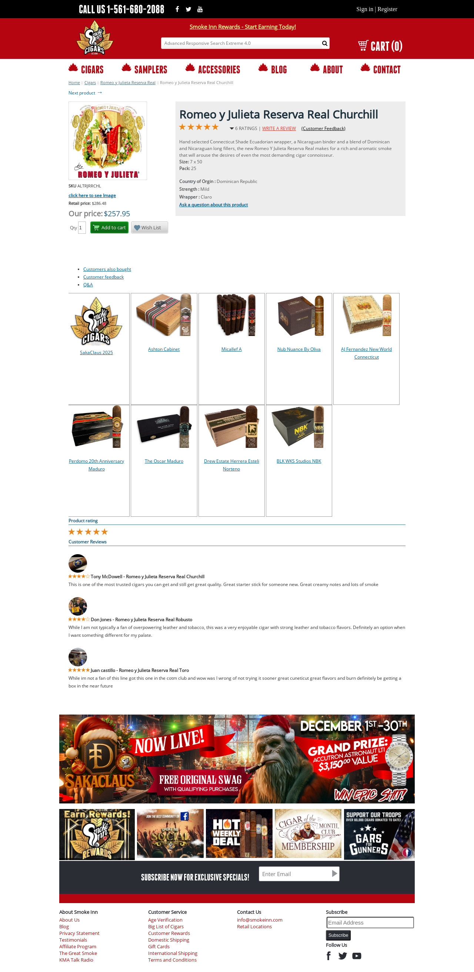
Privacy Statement (79, 933)
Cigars (90, 82)
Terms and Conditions (172, 960)
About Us (69, 920)
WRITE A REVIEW (279, 128)
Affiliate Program (77, 946)
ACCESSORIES (212, 69)
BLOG (272, 69)
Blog (64, 926)
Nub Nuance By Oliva (299, 349)
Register (387, 9)
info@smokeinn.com (260, 920)
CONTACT (380, 69)
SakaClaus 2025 (96, 352)
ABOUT (326, 69)
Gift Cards (159, 946)
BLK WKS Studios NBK (299, 461)
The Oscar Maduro (164, 461)
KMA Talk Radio (76, 960)
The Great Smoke (78, 953)
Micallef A (231, 349)
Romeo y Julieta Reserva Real (128, 82)
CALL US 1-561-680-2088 (121, 9)
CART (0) (380, 46)
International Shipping (172, 953)
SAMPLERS (144, 69)
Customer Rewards (169, 933)
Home (74, 82)
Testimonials (73, 940)
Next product (86, 93)
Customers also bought (107, 269)
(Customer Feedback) (323, 128)
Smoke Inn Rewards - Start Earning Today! (243, 26)
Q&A (88, 285)
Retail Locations (254, 926)
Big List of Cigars (166, 926)
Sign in (364, 9)
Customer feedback (103, 277)
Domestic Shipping (168, 940)
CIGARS (86, 69)
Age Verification (165, 920)
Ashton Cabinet (164, 349)
